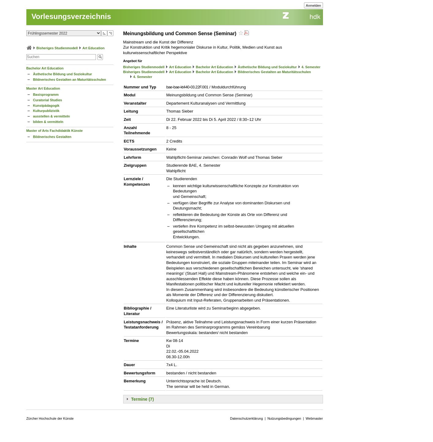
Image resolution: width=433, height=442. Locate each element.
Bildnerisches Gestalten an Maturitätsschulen (69, 79)
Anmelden (313, 5)
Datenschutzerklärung (246, 418)
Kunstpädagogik (46, 105)
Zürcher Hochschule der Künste (50, 418)
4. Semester (311, 67)
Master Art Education (43, 88)
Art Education (93, 48)
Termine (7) (142, 399)
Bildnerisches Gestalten (52, 137)
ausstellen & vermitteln (51, 116)
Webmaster (314, 418)
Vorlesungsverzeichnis (71, 16)
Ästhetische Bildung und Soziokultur (62, 74)
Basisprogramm (46, 94)
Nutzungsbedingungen (284, 418)
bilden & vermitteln (48, 122)
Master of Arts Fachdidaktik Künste (54, 130)
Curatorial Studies (47, 100)
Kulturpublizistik (46, 111)
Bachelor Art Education (45, 68)
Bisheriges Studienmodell (57, 48)
